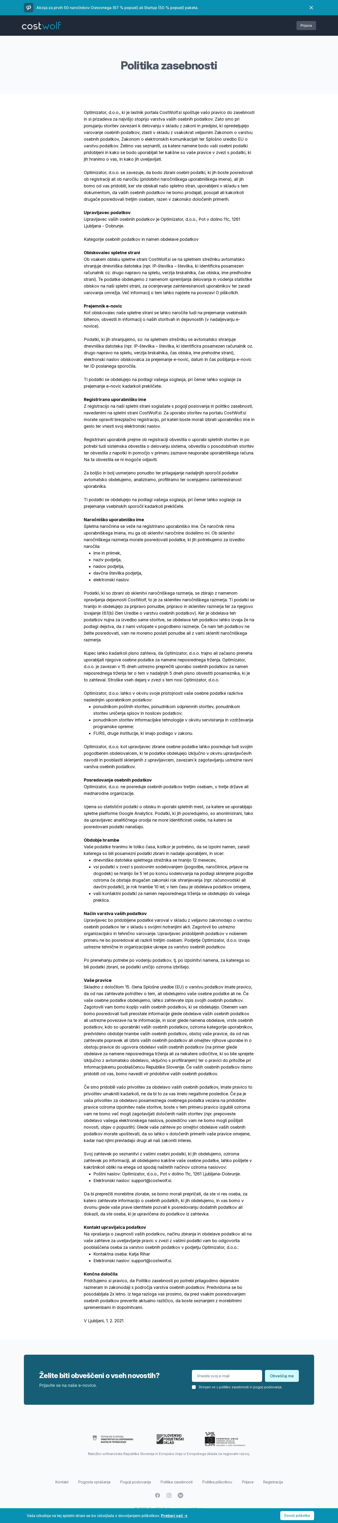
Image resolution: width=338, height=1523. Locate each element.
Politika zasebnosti (176, 1482)
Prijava (306, 25)
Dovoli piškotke (297, 1515)
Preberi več (174, 1515)
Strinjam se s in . (240, 1387)
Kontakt (62, 1482)
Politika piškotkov (217, 1482)
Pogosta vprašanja (94, 1482)
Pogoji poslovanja (135, 1482)
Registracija (273, 1482)
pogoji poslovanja (267, 1387)
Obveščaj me (282, 1376)
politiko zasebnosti (234, 1387)
